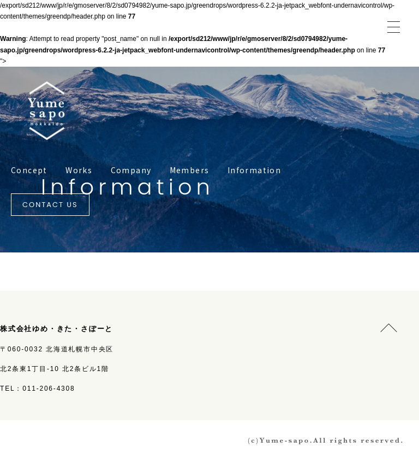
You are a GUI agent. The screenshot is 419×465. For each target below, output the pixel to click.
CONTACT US (50, 204)
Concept (29, 169)
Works (78, 169)
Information (254, 169)
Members (190, 169)
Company (131, 169)
